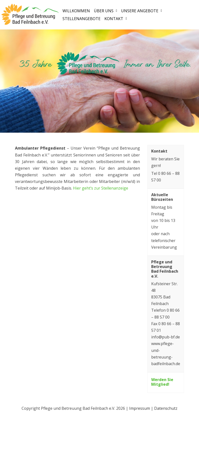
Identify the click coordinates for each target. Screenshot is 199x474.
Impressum (139, 408)
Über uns (105, 10)
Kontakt (115, 19)
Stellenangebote (81, 19)
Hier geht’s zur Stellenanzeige (100, 188)
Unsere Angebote (141, 10)
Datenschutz (165, 408)
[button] (105, 11)
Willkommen (76, 10)
